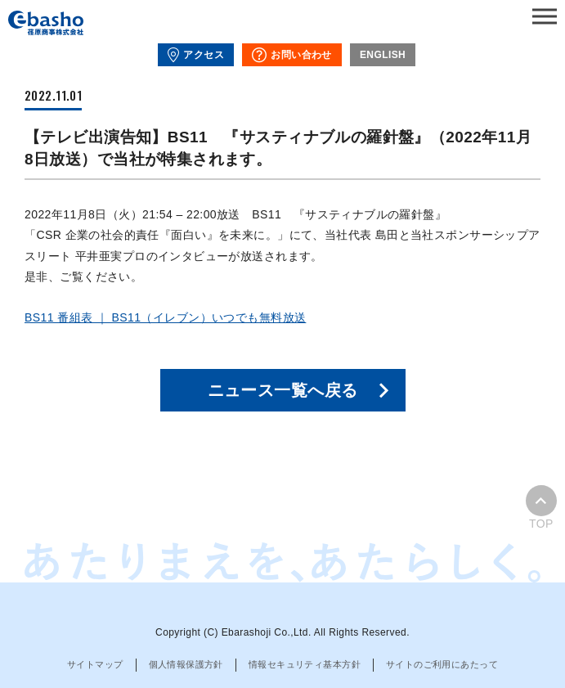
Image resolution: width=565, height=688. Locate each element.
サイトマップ (95, 664)
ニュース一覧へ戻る (283, 390)
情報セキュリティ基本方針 (305, 664)
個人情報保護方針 (186, 664)
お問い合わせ (292, 54)
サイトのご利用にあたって (442, 664)
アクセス (196, 54)
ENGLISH (383, 55)
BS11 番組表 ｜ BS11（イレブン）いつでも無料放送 (165, 317)
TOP (541, 507)
